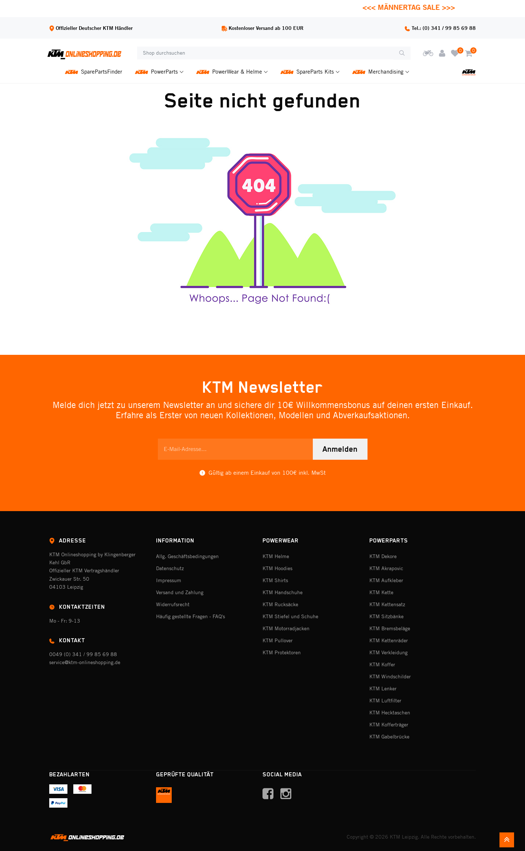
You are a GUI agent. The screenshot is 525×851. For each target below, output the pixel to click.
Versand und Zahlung (179, 592)
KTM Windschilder (390, 676)
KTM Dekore (383, 556)
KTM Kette (381, 592)
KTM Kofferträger (388, 725)
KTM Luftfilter (385, 700)
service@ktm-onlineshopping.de (84, 662)
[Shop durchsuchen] (265, 53)
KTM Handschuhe (282, 592)
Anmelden (340, 449)
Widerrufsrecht (173, 604)
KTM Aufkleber (386, 580)
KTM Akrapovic (386, 568)
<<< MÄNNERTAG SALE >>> (415, 7)
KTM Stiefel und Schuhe (290, 616)
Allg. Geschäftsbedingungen (187, 556)
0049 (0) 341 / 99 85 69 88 (83, 654)
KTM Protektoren (281, 652)
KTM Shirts (275, 580)
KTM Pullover (277, 640)
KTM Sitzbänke (386, 616)
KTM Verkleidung (388, 652)
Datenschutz (170, 568)
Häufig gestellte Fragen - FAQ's (190, 616)
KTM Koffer (382, 664)
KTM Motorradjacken (286, 628)
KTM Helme (275, 556)
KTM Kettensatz (387, 604)
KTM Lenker (383, 688)
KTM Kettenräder (388, 640)
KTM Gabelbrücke (389, 737)
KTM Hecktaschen (389, 712)
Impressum (168, 580)
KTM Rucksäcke (280, 604)
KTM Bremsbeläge (389, 628)
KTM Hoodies (277, 568)
